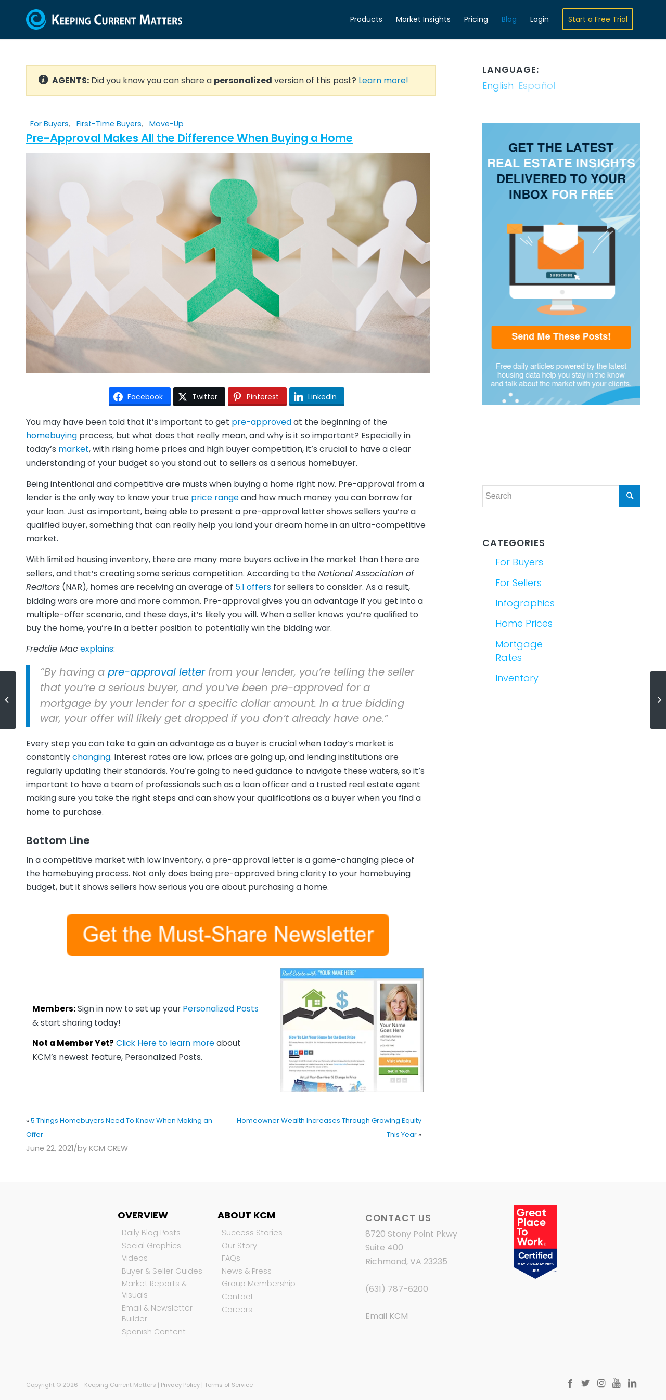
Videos (135, 1258)
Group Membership (259, 1283)
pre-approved (261, 422)
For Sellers (518, 582)
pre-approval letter (156, 672)
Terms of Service (228, 1385)
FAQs (231, 1258)
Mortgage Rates (519, 651)
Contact (237, 1296)
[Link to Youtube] (616, 1383)
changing (91, 757)
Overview (143, 1215)
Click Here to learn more (165, 1043)
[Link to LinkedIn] (632, 1383)
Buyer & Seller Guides (162, 1271)
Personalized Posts (221, 1008)
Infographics (525, 603)
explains (96, 649)
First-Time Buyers (109, 124)
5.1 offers (253, 587)
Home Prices (524, 623)
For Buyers (49, 124)
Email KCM (386, 1316)
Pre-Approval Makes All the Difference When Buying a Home (189, 138)
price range (215, 497)
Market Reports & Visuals (154, 1289)
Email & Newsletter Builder (157, 1314)
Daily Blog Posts (151, 1232)
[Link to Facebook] (570, 1383)
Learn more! (383, 80)
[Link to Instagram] (601, 1383)
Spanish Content (154, 1332)
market (73, 449)
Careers (237, 1309)
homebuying (51, 436)
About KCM (246, 1215)
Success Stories (252, 1232)
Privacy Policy (180, 1385)
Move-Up (166, 124)
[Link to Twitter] (585, 1383)
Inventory (517, 677)
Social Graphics (151, 1245)
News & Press (247, 1271)
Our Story (239, 1245)
